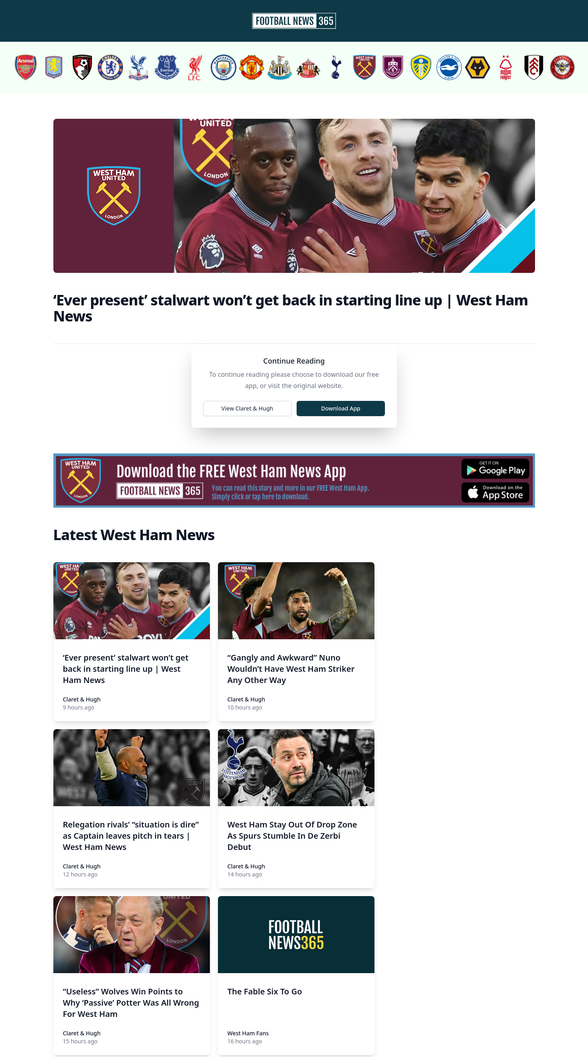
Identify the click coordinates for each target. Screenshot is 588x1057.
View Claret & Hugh (248, 409)
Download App (340, 409)
